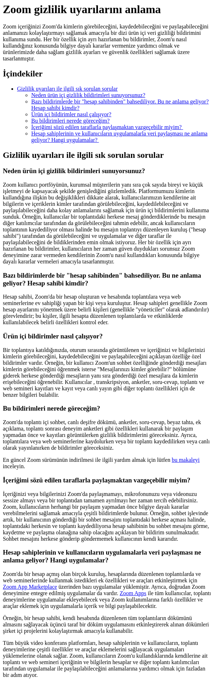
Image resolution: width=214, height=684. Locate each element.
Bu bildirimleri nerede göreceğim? (70, 121)
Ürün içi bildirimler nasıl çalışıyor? (71, 114)
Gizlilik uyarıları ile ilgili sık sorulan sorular (67, 89)
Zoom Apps (133, 593)
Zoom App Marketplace (30, 587)
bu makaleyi (186, 460)
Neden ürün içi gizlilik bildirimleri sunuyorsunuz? (88, 95)
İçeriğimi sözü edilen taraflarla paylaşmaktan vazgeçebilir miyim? (107, 127)
